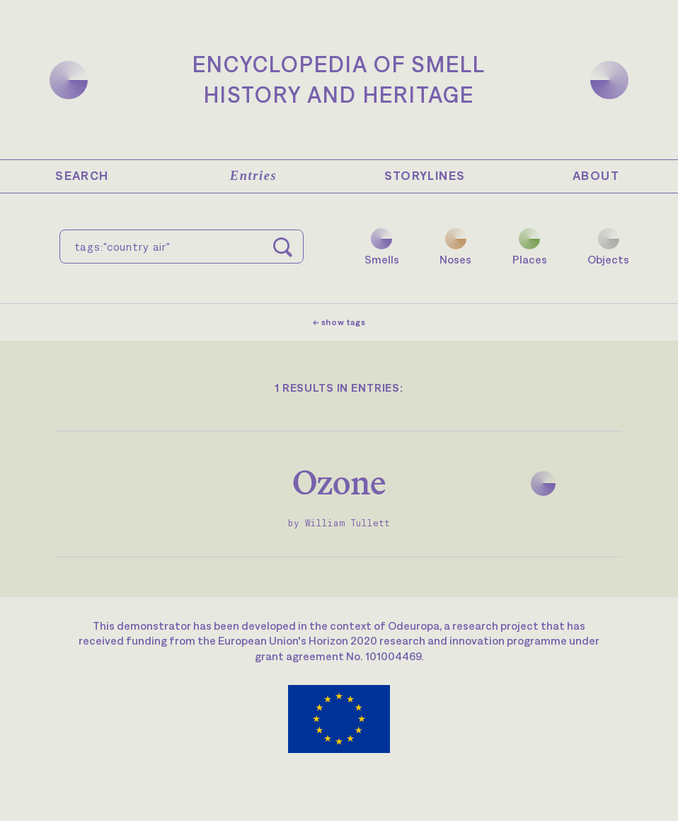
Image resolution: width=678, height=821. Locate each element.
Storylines (425, 176)
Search (81, 176)
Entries (253, 176)
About (596, 176)
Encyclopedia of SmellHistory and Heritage (339, 79)
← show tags (339, 322)
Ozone (339, 482)
